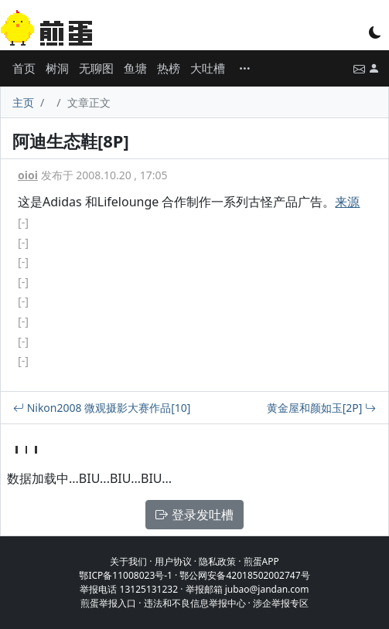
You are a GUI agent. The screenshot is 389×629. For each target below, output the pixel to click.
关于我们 (128, 561)
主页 (23, 102)
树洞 (57, 68)
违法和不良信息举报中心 (195, 603)
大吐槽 (207, 68)
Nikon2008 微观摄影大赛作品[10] (101, 407)
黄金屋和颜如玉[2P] (321, 407)
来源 (347, 201)
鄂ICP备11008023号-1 (125, 575)
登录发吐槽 (194, 514)
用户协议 (173, 561)
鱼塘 (135, 68)
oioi (28, 175)
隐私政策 (217, 561)
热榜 (168, 68)
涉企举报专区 (281, 603)
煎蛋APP (261, 561)
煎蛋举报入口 (108, 603)
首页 (24, 68)
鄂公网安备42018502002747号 (244, 575)
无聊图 (96, 68)
